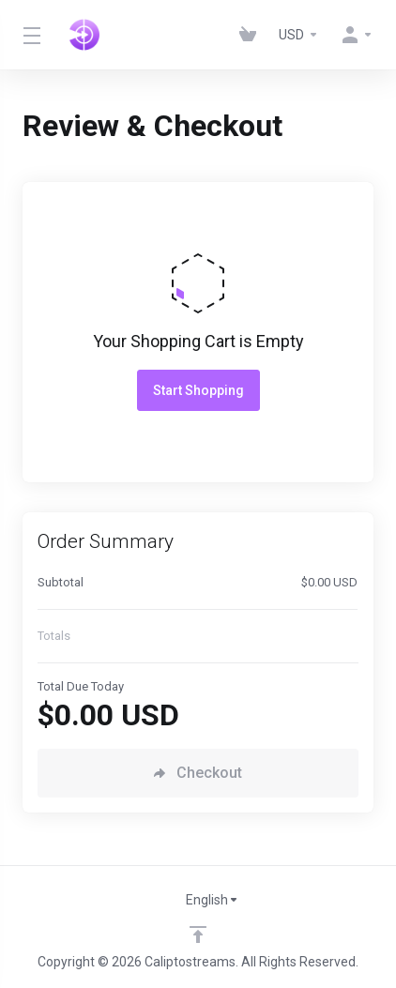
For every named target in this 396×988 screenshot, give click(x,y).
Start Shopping (198, 390)
